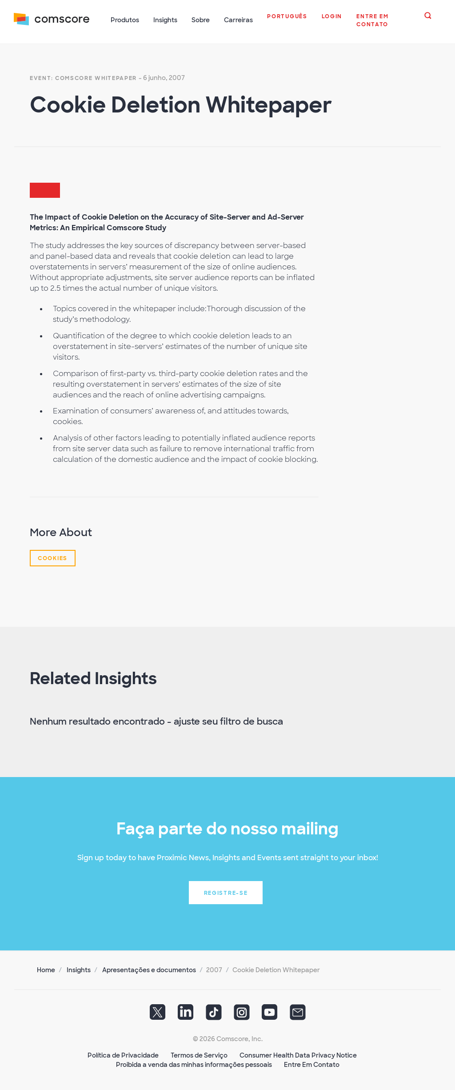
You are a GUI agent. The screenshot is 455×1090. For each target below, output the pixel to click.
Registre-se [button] (226, 892)
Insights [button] (166, 20)
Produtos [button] (125, 20)
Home (46, 969)
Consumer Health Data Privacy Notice (298, 1054)
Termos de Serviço (199, 1054)
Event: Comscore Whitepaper (83, 77)
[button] (287, 21)
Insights (79, 969)
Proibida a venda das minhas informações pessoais (194, 1064)
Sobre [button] (201, 20)
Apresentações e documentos (149, 969)
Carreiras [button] (238, 20)
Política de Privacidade (123, 1054)
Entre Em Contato (311, 1064)
